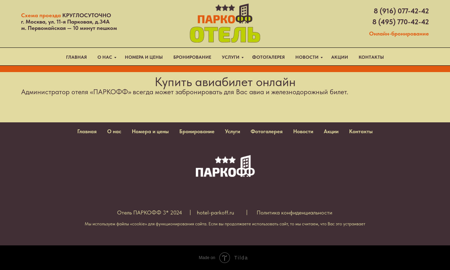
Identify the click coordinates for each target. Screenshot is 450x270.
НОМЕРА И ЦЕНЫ (144, 57)
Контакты (361, 131)
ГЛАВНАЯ (76, 57)
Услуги (232, 131)
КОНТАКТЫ (371, 57)
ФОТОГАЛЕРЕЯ (268, 57)
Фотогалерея (267, 131)
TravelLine (23, 69)
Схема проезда (41, 15)
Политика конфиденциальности (294, 212)
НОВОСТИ (307, 57)
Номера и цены (150, 131)
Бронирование (196, 131)
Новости (303, 131)
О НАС (104, 57)
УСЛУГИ (230, 57)
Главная (87, 131)
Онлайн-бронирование (399, 33)
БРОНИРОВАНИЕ (192, 57)
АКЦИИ (339, 57)
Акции (331, 131)
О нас (114, 131)
